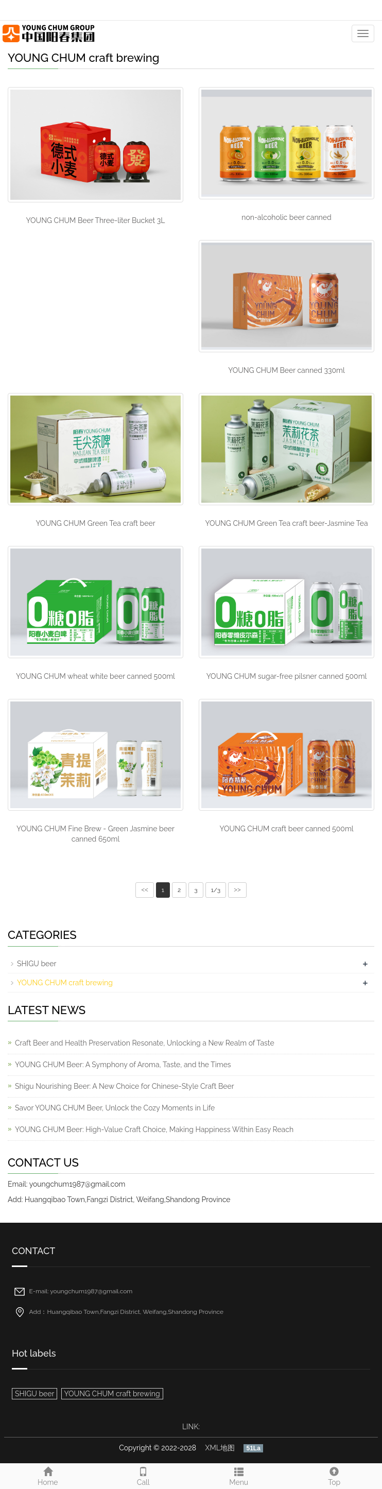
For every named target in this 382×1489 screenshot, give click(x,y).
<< (144, 890)
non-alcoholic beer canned (286, 217)
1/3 (215, 890)
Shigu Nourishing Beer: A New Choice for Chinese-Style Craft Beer (124, 1086)
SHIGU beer (36, 964)
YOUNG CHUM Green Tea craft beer (95, 523)
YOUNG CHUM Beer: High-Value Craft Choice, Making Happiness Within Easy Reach (154, 1129)
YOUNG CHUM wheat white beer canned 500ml (95, 676)
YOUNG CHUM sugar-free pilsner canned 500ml (286, 676)
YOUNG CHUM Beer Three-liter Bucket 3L (95, 220)
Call (144, 1475)
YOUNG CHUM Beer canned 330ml (286, 370)
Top (335, 1475)
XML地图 (220, 1448)
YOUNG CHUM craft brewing (65, 983)
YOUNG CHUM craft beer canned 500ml (286, 829)
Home (48, 1475)
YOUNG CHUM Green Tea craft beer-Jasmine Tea (286, 523)
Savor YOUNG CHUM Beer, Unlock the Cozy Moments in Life (115, 1108)
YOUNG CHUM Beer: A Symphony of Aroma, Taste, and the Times (123, 1064)
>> (237, 890)
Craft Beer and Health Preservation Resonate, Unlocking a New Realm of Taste (144, 1043)
